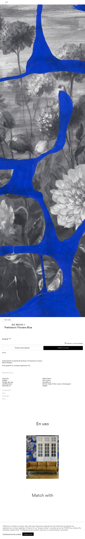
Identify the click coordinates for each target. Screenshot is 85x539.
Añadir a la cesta (63, 319)
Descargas (5, 367)
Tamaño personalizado (22, 319)
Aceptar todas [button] (28, 534)
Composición (6, 361)
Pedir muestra (7, 291)
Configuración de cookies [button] (12, 534)
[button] (81, 145)
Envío (4, 370)
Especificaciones (7, 344)
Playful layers (47, 350)
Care (3, 364)
